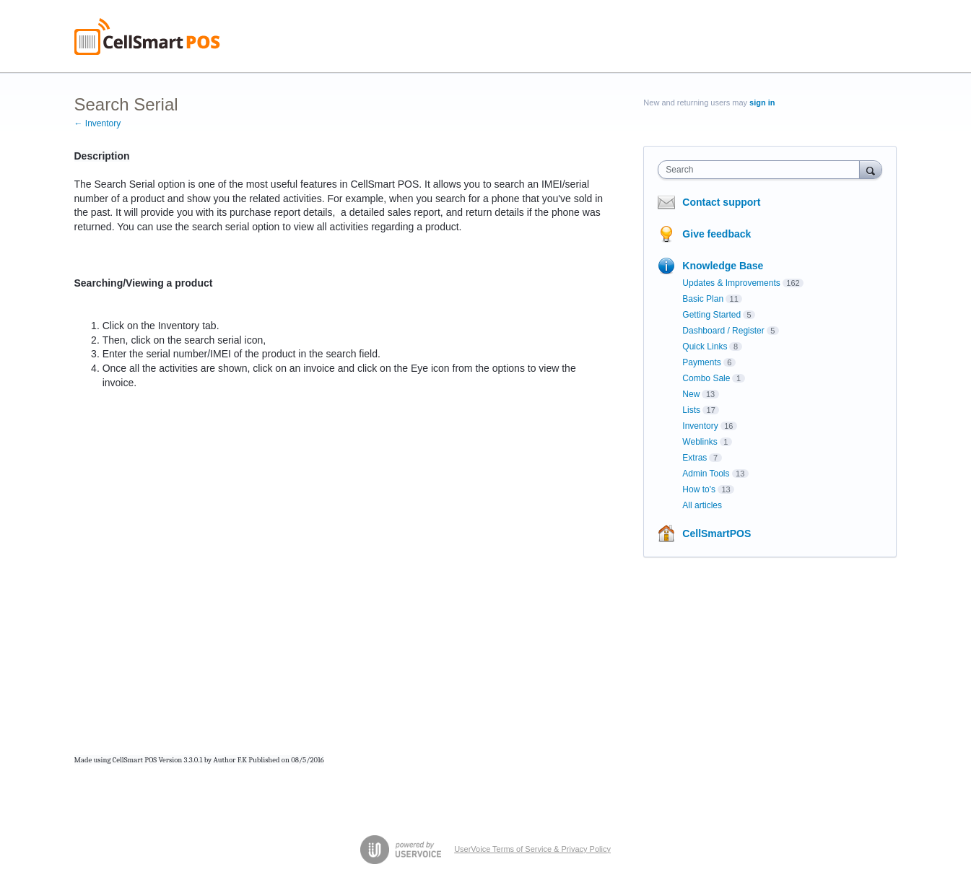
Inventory (700, 426)
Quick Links (704, 346)
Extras (694, 458)
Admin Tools (705, 474)
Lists (691, 410)
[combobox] (762, 170)
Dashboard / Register (723, 331)
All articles (702, 505)
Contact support (721, 202)
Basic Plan (702, 299)
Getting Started (711, 315)
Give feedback (716, 234)
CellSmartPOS (716, 533)
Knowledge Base (722, 265)
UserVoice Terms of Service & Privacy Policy (532, 849)
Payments (701, 362)
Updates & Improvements (731, 283)
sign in (762, 102)
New (691, 394)
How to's (698, 489)
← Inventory (97, 123)
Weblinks (699, 442)
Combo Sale (706, 378)
